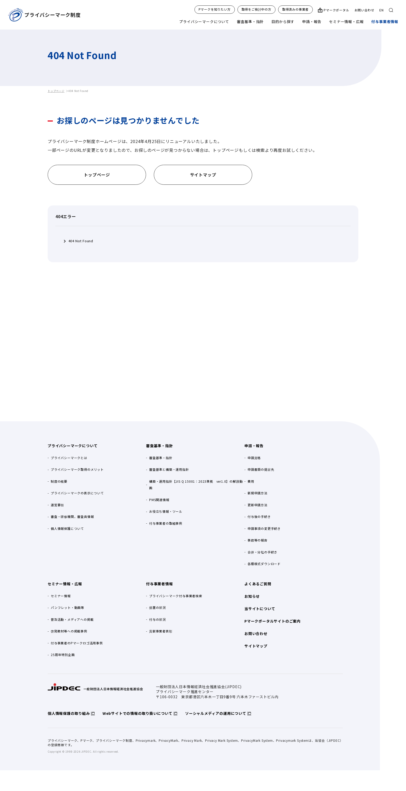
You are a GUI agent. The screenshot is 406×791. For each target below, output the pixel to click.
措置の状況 (157, 607)
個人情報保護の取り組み (69, 713)
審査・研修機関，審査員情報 (72, 516)
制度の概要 (59, 481)
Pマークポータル (336, 10)
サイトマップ (255, 646)
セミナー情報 (61, 596)
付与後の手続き (259, 516)
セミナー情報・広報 (346, 21)
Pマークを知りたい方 (215, 9)
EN (381, 10)
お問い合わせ (364, 10)
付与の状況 (157, 619)
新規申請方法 (257, 493)
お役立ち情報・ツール (165, 511)
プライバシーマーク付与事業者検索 (175, 596)
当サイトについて (259, 608)
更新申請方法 (257, 505)
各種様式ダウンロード (264, 563)
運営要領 (57, 505)
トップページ (56, 91)
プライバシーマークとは (69, 457)
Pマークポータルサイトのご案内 (272, 621)
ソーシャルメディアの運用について (215, 713)
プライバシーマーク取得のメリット (77, 469)
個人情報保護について (67, 528)
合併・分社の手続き (262, 552)
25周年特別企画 (63, 654)
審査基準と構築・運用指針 (169, 469)
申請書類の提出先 (261, 469)
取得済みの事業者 (295, 9)
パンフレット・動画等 (67, 607)
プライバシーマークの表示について (77, 493)
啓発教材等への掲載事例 (69, 631)
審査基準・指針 (250, 21)
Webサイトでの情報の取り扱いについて (137, 713)
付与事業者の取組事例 (165, 523)
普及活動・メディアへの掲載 (72, 619)
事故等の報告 (257, 540)
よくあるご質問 (257, 583)
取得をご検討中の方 (256, 9)
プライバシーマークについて (204, 21)
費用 (251, 481)
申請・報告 (311, 21)
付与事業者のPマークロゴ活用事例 (77, 643)
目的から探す (282, 21)
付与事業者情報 (384, 21)
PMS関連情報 (159, 499)
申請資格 (254, 457)
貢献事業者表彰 (160, 631)
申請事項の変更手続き (264, 528)
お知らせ (252, 596)
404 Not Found (80, 241)
